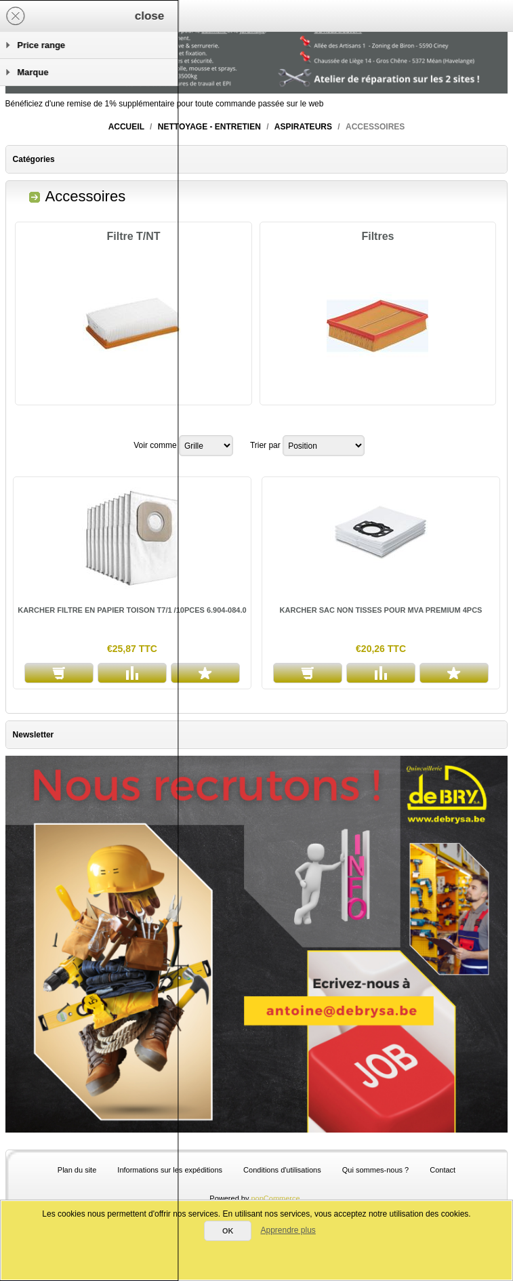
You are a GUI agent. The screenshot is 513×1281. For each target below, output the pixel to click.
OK (228, 1231)
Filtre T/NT (134, 236)
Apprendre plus (287, 1230)
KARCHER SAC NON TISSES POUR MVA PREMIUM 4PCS (381, 610)
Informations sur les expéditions (169, 1170)
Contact (442, 1170)
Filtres (377, 236)
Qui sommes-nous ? (375, 1170)
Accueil (126, 126)
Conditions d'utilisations (282, 1170)
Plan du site (77, 1170)
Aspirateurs (303, 126)
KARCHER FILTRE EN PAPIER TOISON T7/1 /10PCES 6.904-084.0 (132, 610)
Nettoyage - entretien (209, 126)
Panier (162, 15)
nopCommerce (275, 1198)
